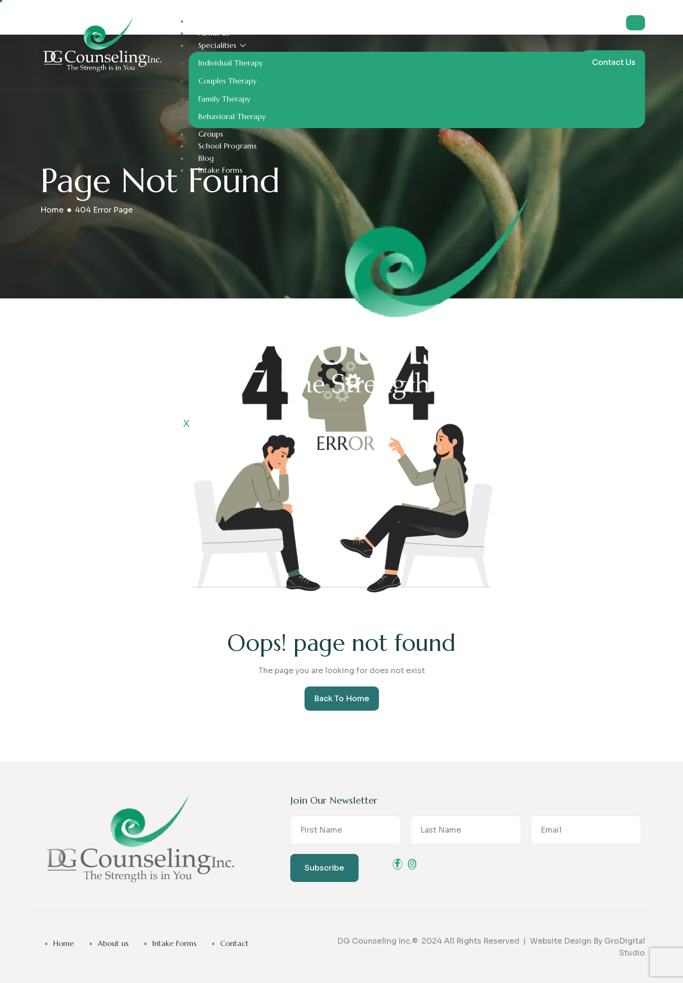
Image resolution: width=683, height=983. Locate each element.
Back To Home (341, 699)
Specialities (222, 45)
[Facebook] (397, 864)
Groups (210, 134)
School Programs (227, 145)
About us (213, 32)
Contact (234, 943)
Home (208, 21)
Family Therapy (224, 98)
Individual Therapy (230, 62)
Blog (206, 158)
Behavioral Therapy (232, 116)
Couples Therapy (227, 80)
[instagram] (412, 864)
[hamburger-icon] (635, 22)
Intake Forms (220, 170)
